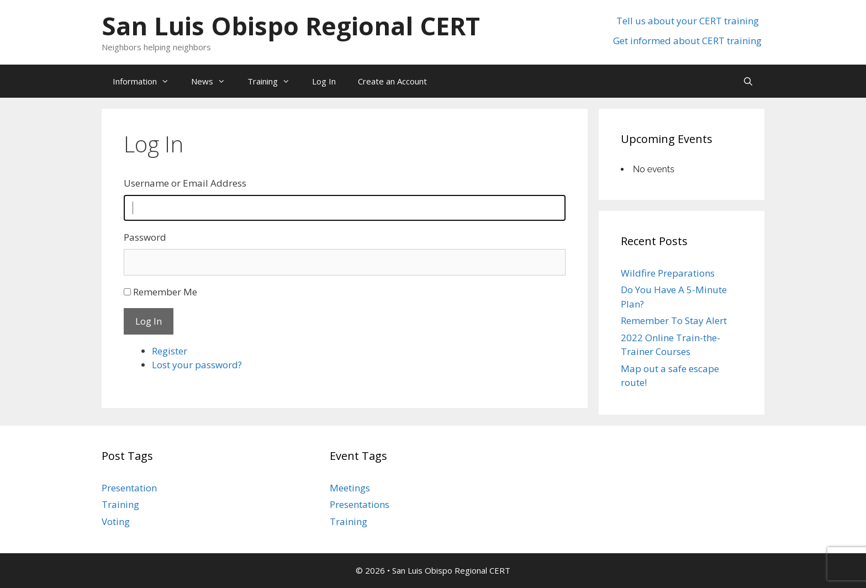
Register (169, 351)
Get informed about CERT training (687, 40)
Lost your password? (197, 364)
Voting (116, 521)
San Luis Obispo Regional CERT (291, 26)
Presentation (129, 487)
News (213, 81)
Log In (324, 81)
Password (145, 237)
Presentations (359, 504)
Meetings (350, 487)
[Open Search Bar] (748, 81)
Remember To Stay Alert (674, 320)
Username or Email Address (185, 183)
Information (146, 81)
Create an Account (392, 81)
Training (274, 81)
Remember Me (165, 291)
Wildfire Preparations (668, 273)
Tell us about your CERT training (687, 20)
